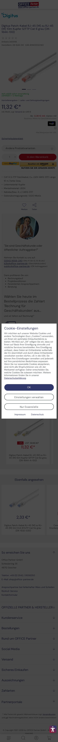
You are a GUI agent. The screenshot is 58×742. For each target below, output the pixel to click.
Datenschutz (37, 414)
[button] (52, 729)
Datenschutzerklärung (15, 378)
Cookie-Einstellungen (21, 328)
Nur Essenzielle (29, 407)
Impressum (20, 414)
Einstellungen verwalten (29, 397)
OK (29, 387)
